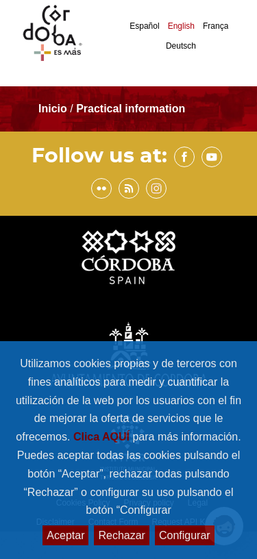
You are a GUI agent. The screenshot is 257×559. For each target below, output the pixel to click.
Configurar (184, 535)
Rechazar (121, 535)
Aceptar (65, 535)
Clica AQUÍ (103, 437)
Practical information (130, 108)
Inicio (54, 108)
